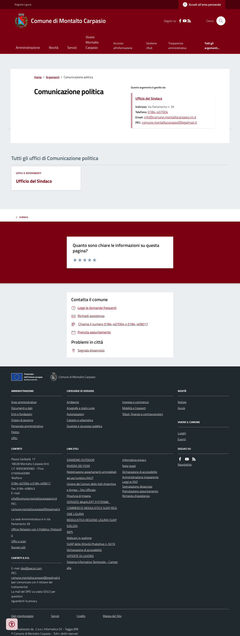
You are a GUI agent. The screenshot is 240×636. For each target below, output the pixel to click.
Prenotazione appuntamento (140, 491)
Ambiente (73, 402)
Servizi (72, 47)
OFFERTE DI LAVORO (80, 556)
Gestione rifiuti (151, 45)
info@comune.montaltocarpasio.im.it (170, 117)
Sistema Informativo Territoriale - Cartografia (92, 565)
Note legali (129, 466)
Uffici (14, 438)
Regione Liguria (23, 4)
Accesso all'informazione (122, 45)
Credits (81, 616)
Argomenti (52, 77)
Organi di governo (22, 420)
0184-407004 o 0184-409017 (31, 483)
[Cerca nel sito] (219, 20)
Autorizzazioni (75, 414)
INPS (70, 532)
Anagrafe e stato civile (81, 408)
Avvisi (181, 408)
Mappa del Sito (112, 616)
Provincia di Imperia (79, 496)
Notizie (182, 402)
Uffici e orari (18, 541)
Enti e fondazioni (21, 414)
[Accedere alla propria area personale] (201, 4)
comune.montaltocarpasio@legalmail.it (169, 122)
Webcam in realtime (79, 538)
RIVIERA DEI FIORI (78, 466)
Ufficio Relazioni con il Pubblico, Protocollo (36, 532)
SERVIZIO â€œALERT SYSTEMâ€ (88, 502)
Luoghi (182, 433)
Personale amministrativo (27, 426)
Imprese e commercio (135, 402)
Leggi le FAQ (130, 482)
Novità (53, 47)
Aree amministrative (24, 402)
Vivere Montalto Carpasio (92, 42)
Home (38, 77)
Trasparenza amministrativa (177, 45)
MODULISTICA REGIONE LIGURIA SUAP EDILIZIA (92, 523)
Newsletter (185, 464)
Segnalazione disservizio (137, 486)
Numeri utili (18, 547)
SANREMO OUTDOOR (80, 460)
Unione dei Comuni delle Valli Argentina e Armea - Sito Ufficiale (91, 487)
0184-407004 (158, 111)
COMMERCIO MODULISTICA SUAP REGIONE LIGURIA (92, 511)
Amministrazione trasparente (140, 477)
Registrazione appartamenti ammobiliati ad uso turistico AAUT (91, 475)
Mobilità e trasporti (134, 408)
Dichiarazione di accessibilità (84, 550)
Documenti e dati (21, 408)
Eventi (182, 439)
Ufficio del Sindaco (148, 98)
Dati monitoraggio (22, 616)
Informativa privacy (134, 460)
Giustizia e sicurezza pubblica (84, 426)
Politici (15, 432)
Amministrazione (28, 47)
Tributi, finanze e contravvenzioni (142, 414)
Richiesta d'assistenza (136, 496)
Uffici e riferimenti (28, 173)
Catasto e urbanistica (80, 420)
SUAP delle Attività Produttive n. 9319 (91, 544)
